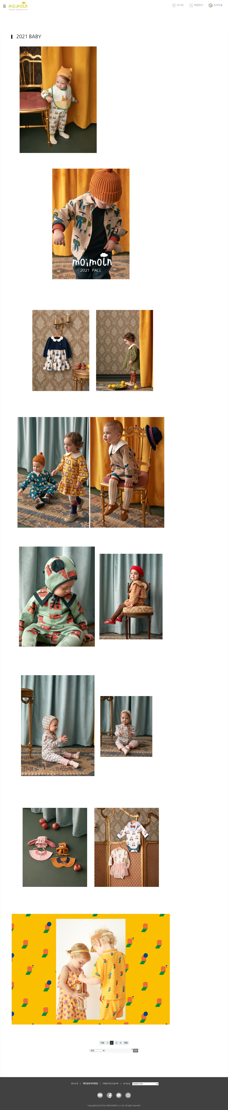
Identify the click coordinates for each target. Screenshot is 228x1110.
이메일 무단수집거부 (110, 1084)
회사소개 (74, 1084)
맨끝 (126, 1043)
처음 (102, 1043)
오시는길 (126, 1084)
